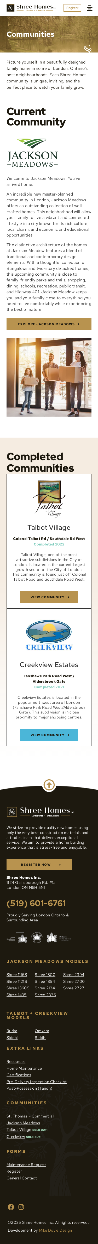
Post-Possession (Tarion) (29, 1088)
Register (14, 1171)
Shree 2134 (45, 988)
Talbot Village (19, 1129)
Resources (16, 1061)
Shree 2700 (74, 981)
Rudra (12, 1030)
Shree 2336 (45, 995)
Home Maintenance (24, 1068)
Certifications (19, 1075)
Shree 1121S (17, 981)
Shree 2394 (73, 974)
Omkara (42, 1030)
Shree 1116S (17, 974)
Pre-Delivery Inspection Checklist (37, 1081)
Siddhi (12, 1037)
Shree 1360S (18, 988)
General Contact (22, 1178)
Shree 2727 (73, 988)
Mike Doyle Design (55, 1230)
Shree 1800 (45, 974)
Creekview (16, 1136)
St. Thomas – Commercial (30, 1116)
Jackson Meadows (23, 1123)
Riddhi (40, 1037)
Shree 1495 (17, 995)
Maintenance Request (26, 1164)
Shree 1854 (45, 981)
